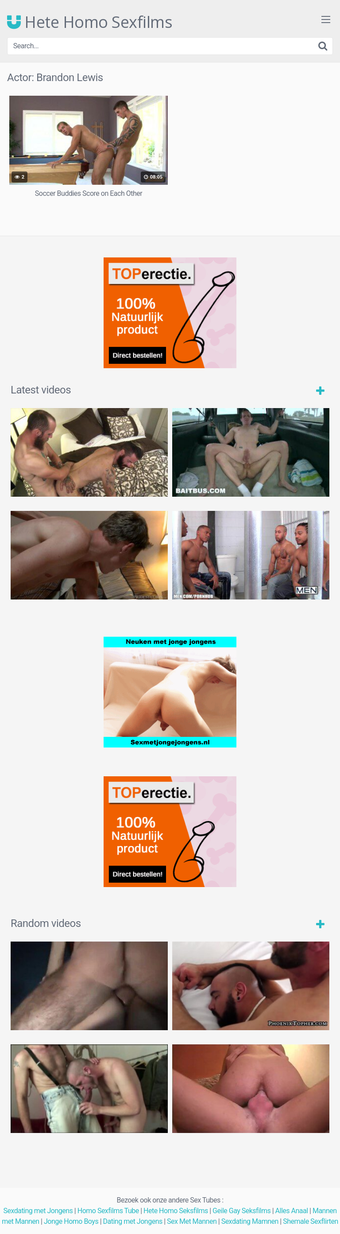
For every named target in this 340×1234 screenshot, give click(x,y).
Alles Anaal (291, 1211)
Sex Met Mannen (191, 1221)
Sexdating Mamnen (249, 1221)
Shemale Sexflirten (310, 1221)
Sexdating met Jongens (38, 1211)
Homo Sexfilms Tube (108, 1211)
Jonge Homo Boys (71, 1221)
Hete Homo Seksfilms (175, 1211)
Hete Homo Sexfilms (89, 22)
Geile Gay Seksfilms (241, 1211)
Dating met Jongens (132, 1221)
